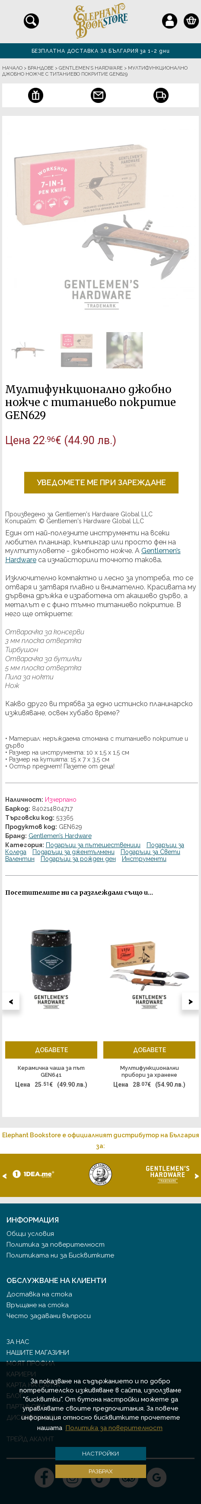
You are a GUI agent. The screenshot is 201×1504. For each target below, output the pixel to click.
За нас (17, 1342)
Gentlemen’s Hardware (60, 835)
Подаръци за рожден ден (78, 858)
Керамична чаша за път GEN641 (51, 1071)
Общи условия (30, 1234)
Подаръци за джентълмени (73, 851)
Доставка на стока (39, 1294)
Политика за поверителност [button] (114, 1428)
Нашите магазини (37, 1353)
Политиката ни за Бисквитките (60, 1255)
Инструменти (144, 858)
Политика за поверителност (55, 1244)
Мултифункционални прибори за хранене (149, 1071)
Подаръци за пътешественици (93, 845)
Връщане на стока (37, 1305)
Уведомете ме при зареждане (101, 482)
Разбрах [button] (101, 1471)
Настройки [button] (100, 1453)
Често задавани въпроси (48, 1316)
